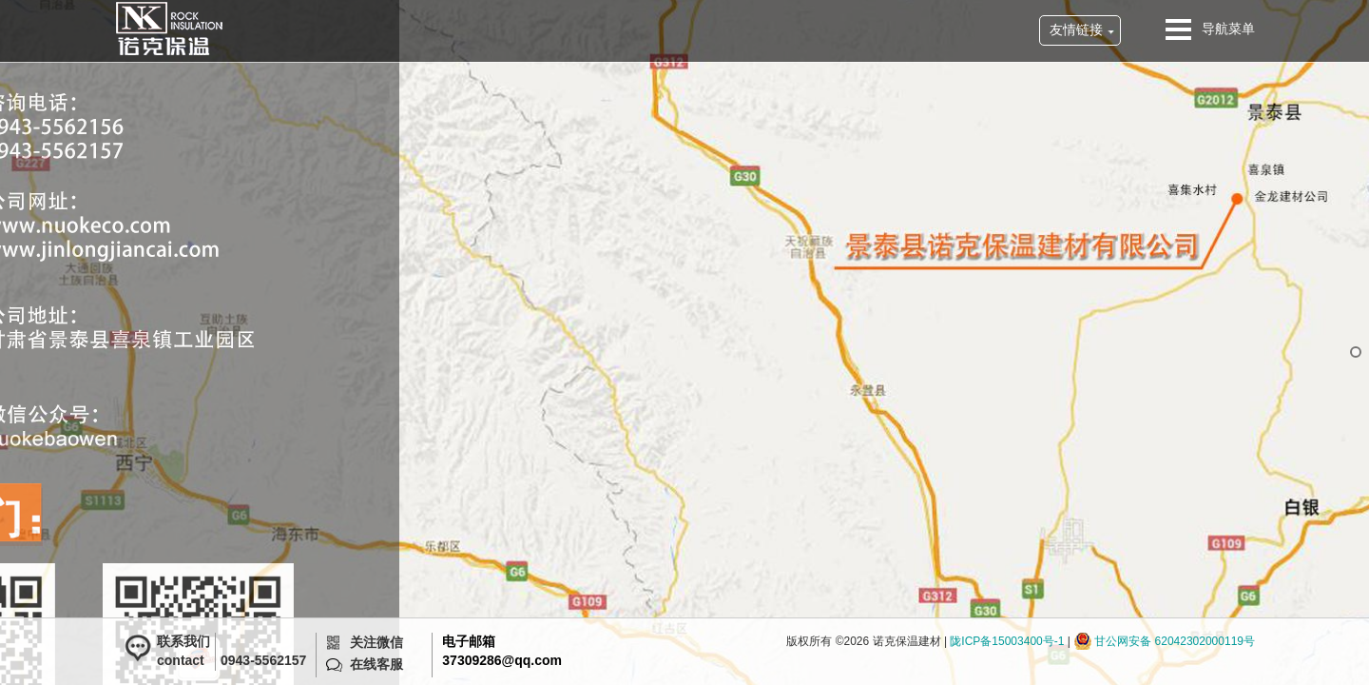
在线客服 (376, 664)
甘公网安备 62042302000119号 (1174, 641)
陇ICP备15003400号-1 (1007, 641)
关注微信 (376, 642)
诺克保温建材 (168, 28)
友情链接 (1076, 29)
